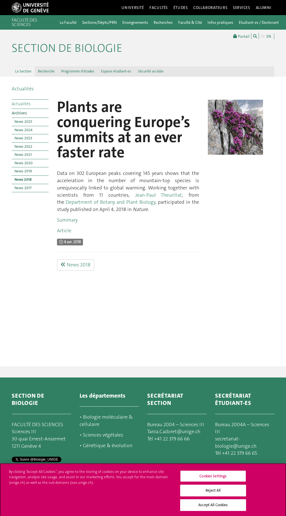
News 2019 (23, 171)
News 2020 (24, 163)
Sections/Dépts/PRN (99, 22)
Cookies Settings (213, 478)
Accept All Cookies (213, 507)
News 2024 (23, 130)
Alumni (263, 7)
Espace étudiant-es (116, 71)
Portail (241, 36)
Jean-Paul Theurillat (158, 195)
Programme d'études (77, 71)
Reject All (213, 493)
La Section (23, 71)
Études (180, 7)
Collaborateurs (210, 7)
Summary (67, 220)
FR (263, 36)
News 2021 (23, 154)
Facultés (158, 7)
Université (132, 7)
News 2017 (23, 188)
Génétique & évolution (107, 445)
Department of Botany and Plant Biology (110, 202)
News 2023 (23, 138)
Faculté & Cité (190, 22)
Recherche (46, 71)
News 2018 (23, 179)
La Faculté (68, 22)
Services (241, 7)
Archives (19, 113)
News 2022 (23, 146)
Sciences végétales (103, 434)
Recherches (163, 22)
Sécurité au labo (150, 71)
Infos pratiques (220, 22)
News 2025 (23, 121)
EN (268, 36)
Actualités (23, 88)
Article (64, 230)
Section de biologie (67, 48)
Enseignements (135, 22)
